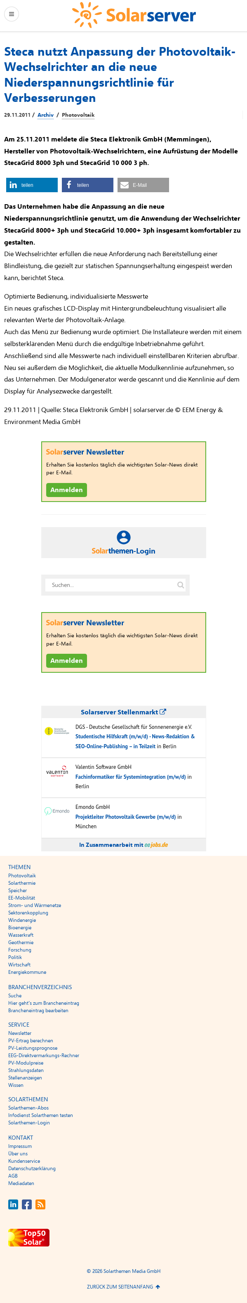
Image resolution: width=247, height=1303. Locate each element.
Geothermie (20, 942)
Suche (14, 995)
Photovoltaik (78, 115)
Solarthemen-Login (29, 1122)
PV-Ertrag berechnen (30, 1040)
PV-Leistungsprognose (32, 1048)
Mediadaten (21, 1183)
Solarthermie (21, 883)
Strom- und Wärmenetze (34, 905)
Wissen (16, 1085)
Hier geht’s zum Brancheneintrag (43, 1003)
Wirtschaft (19, 964)
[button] (32, 185)
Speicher (17, 890)
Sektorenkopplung (28, 913)
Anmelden (66, 490)
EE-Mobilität (21, 898)
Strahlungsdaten (26, 1070)
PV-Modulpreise (25, 1063)
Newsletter (19, 1033)
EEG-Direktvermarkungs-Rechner (43, 1055)
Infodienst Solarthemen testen (40, 1115)
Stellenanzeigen (25, 1077)
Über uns (18, 1153)
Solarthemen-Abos (28, 1108)
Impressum (20, 1146)
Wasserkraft (20, 935)
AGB (13, 1176)
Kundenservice (24, 1161)
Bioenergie (19, 927)
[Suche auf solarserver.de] (181, 585)
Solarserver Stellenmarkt (123, 712)
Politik (15, 957)
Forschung (19, 950)
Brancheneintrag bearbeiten (38, 1010)
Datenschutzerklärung (32, 1168)
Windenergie (22, 920)
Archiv (46, 115)
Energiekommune (27, 972)
